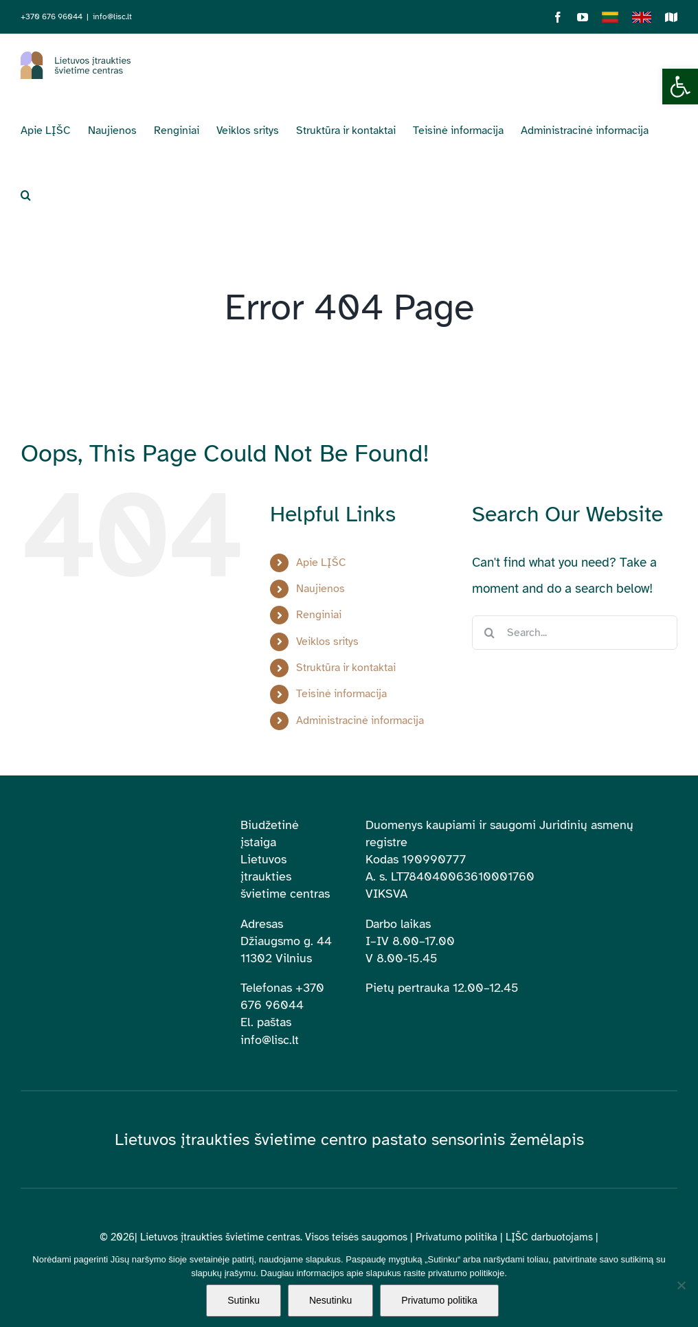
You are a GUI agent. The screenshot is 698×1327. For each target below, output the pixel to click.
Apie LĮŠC (321, 562)
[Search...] (574, 632)
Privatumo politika (456, 1237)
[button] (680, 86)
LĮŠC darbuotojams (549, 1237)
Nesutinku (330, 1300)
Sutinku (243, 1300)
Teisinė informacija (341, 694)
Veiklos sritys (327, 641)
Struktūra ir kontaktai (346, 667)
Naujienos (320, 589)
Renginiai (318, 615)
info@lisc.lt (112, 16)
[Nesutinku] (681, 1285)
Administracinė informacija (360, 720)
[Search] (489, 632)
